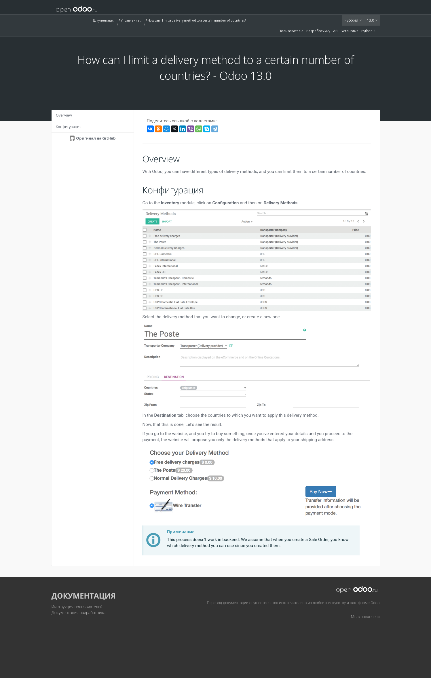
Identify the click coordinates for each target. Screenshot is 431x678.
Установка (349, 30)
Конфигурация (68, 126)
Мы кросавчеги (365, 616)
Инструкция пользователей (77, 607)
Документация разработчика (79, 612)
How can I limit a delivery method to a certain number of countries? (197, 20)
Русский (352, 20)
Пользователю (291, 30)
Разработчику (318, 30)
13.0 (371, 20)
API (335, 30)
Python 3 (368, 30)
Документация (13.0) (104, 20)
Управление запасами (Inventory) (132, 20)
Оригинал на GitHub (95, 138)
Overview (64, 115)
